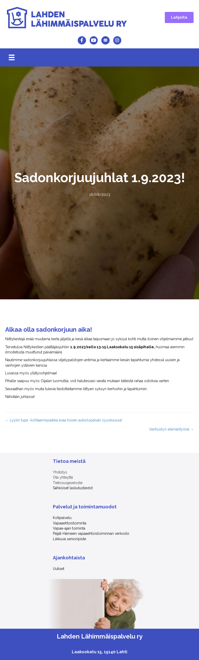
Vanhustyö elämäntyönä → (171, 429)
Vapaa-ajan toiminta (69, 528)
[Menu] (11, 57)
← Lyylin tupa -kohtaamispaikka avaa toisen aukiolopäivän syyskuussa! (63, 420)
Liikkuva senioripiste (69, 539)
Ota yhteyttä (63, 477)
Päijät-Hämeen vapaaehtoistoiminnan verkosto (91, 533)
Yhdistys (60, 472)
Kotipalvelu (62, 518)
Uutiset (58, 569)
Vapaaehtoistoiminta (69, 523)
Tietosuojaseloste (67, 483)
